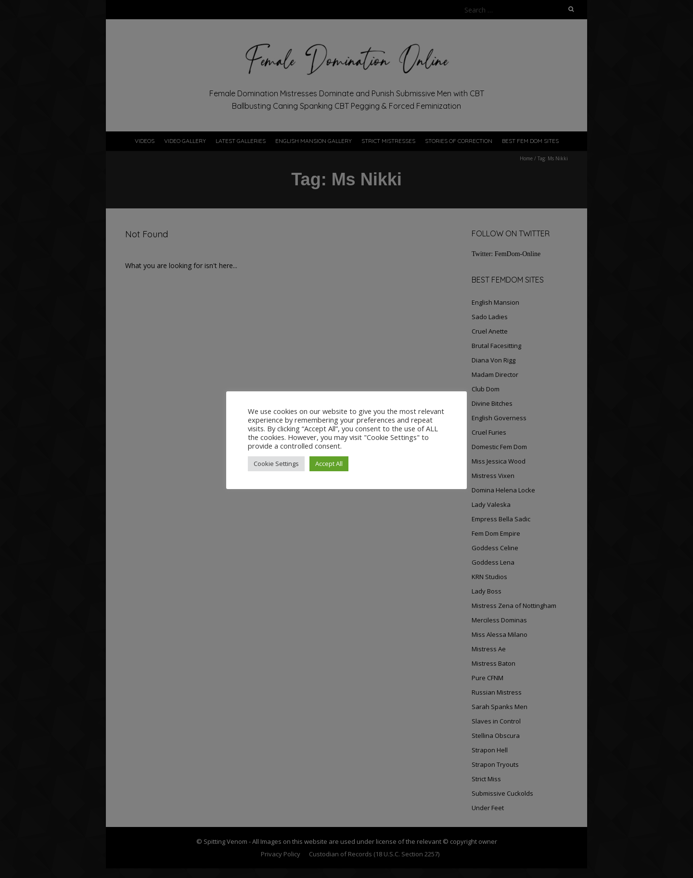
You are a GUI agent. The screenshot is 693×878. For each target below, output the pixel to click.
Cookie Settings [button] (276, 463)
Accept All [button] (329, 463)
